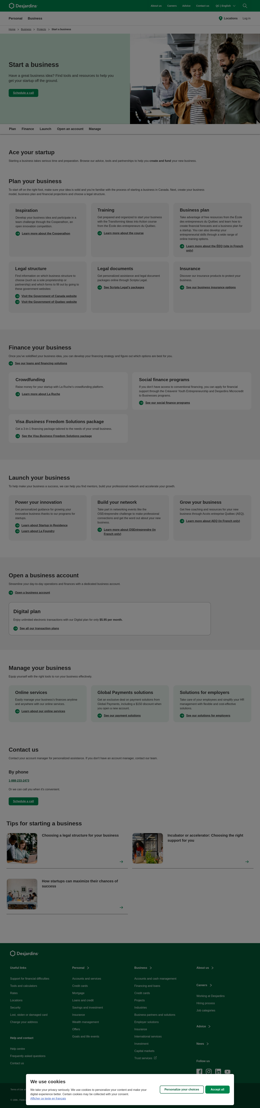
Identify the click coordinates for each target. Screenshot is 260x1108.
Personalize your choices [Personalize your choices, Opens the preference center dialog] (181, 1089)
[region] (130, 1089)
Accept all (217, 1089)
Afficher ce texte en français (48, 1098)
